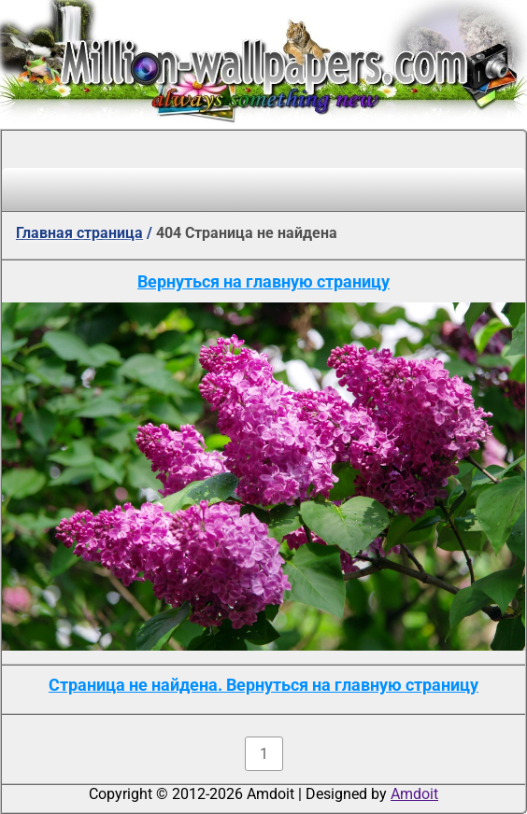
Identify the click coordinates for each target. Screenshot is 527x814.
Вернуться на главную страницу (263, 281)
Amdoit (414, 794)
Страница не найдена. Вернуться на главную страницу (263, 685)
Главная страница (79, 233)
